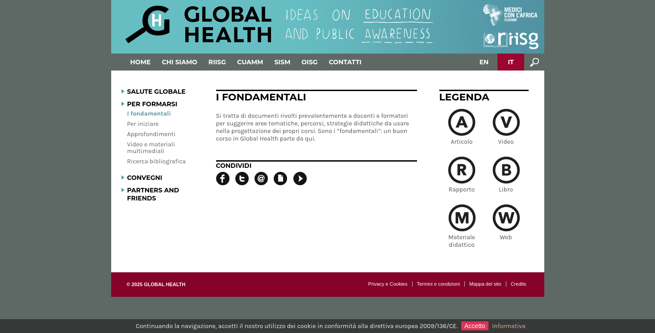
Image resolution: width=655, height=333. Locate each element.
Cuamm (250, 62)
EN (484, 62)
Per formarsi (152, 104)
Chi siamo (179, 62)
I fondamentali (149, 113)
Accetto (474, 325)
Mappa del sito (485, 284)
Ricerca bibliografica (156, 161)
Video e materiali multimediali (151, 148)
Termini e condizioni (438, 284)
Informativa (509, 326)
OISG (309, 62)
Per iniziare (143, 124)
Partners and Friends (153, 194)
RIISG (217, 62)
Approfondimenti (151, 134)
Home (140, 62)
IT (510, 62)
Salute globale (156, 91)
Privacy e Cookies (387, 284)
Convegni (145, 178)
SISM (282, 62)
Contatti (345, 62)
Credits (518, 284)
